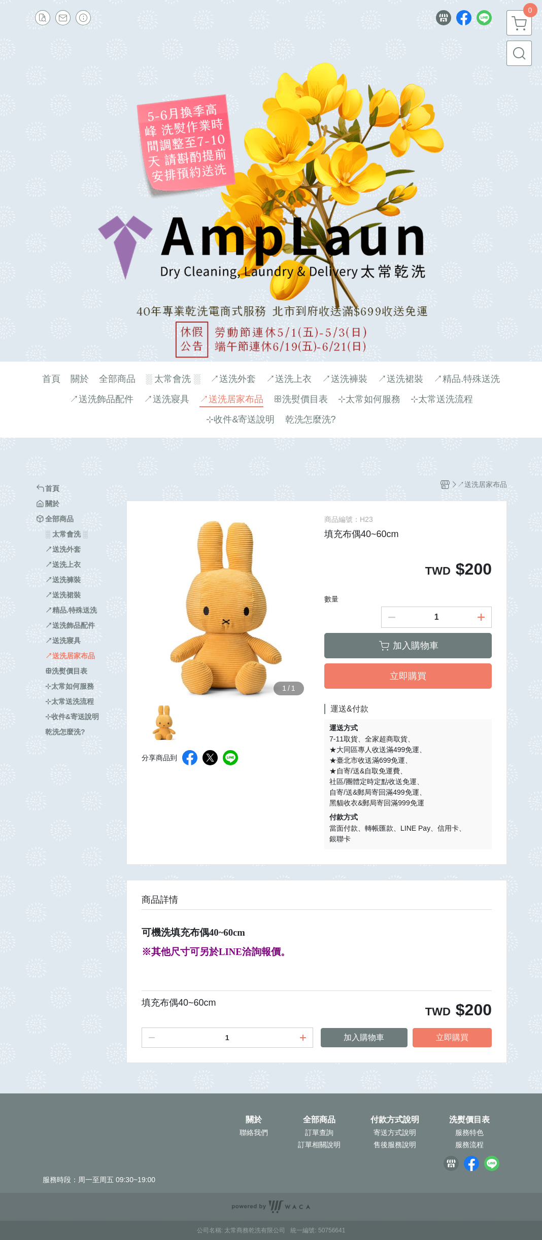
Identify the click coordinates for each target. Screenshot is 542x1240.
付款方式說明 (394, 1120)
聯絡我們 (254, 1132)
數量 (331, 599)
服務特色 (469, 1132)
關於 (254, 1120)
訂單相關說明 (319, 1144)
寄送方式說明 (395, 1132)
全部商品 (319, 1120)
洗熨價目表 (469, 1120)
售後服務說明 (395, 1144)
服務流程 (469, 1144)
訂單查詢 (319, 1132)
